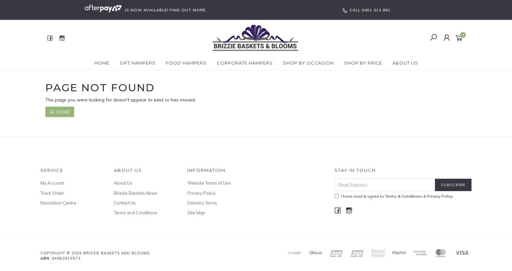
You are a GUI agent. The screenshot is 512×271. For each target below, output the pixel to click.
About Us (405, 63)
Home (101, 63)
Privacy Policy (201, 193)
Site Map (196, 212)
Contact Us (125, 202)
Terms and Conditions (135, 212)
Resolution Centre (58, 202)
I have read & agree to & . (394, 196)
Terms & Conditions (403, 196)
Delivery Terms (202, 202)
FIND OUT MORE (188, 10)
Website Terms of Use (209, 183)
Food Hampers (186, 63)
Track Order (52, 193)
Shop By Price (363, 63)
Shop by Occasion (308, 63)
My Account (52, 183)
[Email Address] (384, 184)
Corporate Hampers (245, 63)
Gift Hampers (137, 63)
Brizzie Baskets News (135, 193)
